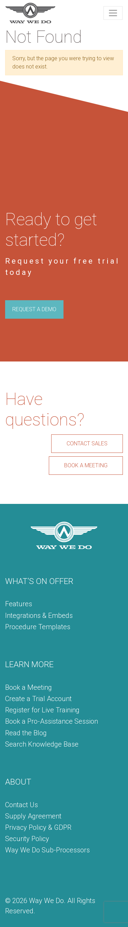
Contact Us (21, 805)
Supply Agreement (33, 816)
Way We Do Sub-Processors (47, 850)
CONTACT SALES (87, 443)
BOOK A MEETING (86, 465)
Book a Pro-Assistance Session (51, 721)
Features (18, 604)
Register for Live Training (42, 710)
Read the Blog (26, 733)
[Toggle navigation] (113, 13)
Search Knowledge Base (42, 744)
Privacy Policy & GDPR (38, 827)
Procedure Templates (37, 627)
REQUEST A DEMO (34, 309)
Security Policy (27, 839)
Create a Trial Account (38, 699)
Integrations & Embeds (39, 615)
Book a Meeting (28, 687)
